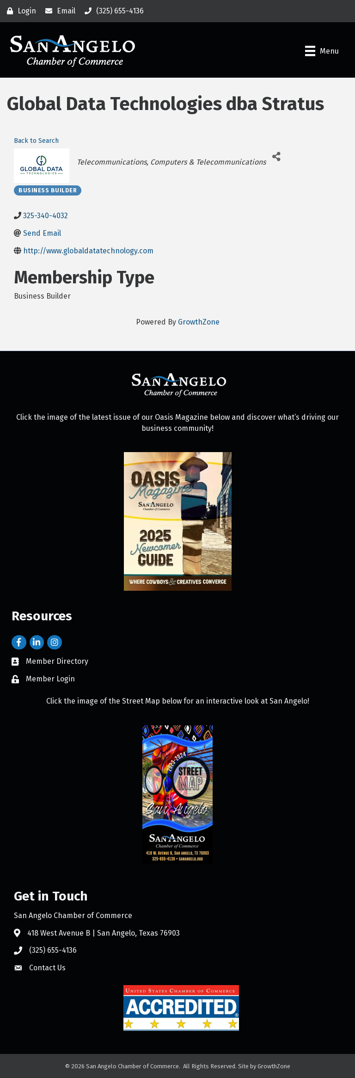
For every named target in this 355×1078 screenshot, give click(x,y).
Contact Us (47, 967)
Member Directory (57, 661)
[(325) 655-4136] (112, 11)
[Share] (276, 156)
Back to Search (36, 141)
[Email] (58, 11)
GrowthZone (199, 322)
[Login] (19, 11)
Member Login (50, 678)
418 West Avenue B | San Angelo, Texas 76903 (103, 933)
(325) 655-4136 (53, 950)
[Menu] (322, 51)
